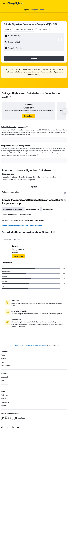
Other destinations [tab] (9, 214)
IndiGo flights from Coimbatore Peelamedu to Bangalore (22, 225)
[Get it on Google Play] (7, 418)
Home (11, 345)
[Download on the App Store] (20, 418)
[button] (3, 3)
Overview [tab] (7, 240)
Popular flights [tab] (25, 214)
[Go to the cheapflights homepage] (15, 3)
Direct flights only (44, 29)
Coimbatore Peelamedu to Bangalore (36, 345)
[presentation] (10, 96)
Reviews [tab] (17, 240)
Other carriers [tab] (48, 209)
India (21, 345)
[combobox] (8, 29)
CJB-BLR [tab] (34, 187)
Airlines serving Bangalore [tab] (12, 209)
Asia (16, 345)
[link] (28, 116)
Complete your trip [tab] (32, 209)
